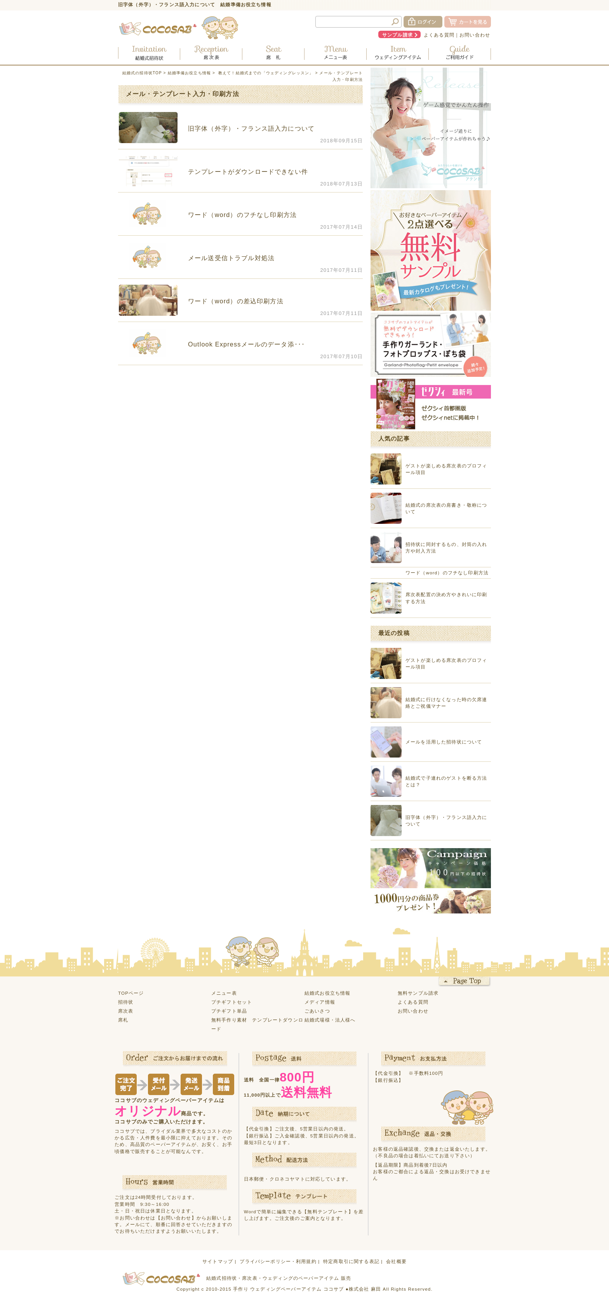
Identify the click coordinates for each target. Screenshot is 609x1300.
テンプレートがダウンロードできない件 (248, 171)
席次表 (125, 1010)
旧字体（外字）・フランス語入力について (251, 128)
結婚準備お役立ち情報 (189, 73)
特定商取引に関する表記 (351, 1261)
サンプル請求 (397, 34)
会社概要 (396, 1261)
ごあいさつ (317, 1010)
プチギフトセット (231, 1001)
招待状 (125, 1001)
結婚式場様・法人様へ (330, 1019)
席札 (123, 1019)
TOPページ (131, 993)
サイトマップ (217, 1261)
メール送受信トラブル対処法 (231, 257)
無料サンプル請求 (418, 993)
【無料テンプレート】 (327, 1211)
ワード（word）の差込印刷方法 (236, 300)
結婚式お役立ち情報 (327, 993)
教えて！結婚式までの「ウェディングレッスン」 (266, 73)
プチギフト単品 (229, 1010)
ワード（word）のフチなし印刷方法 (242, 214)
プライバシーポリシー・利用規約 (278, 1261)
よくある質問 (439, 34)
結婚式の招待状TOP (142, 73)
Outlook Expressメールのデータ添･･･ (246, 344)
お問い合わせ (474, 34)
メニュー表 (224, 993)
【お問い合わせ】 (176, 1217)
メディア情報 (319, 1001)
